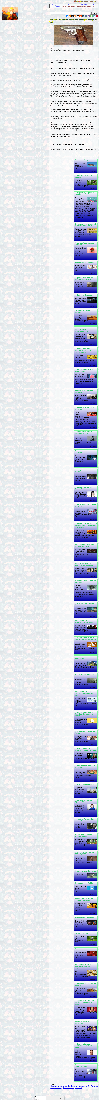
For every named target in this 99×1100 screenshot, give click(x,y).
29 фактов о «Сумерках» (84, 295)
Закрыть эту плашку (55, 1098)
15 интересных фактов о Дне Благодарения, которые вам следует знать (86, 527)
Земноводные (73, 5)
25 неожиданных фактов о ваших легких (85, 370)
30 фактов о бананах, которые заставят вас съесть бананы (83, 350)
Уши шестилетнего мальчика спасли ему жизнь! (83, 1073)
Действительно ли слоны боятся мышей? (85, 839)
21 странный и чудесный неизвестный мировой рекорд (84, 1007)
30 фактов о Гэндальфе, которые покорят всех (84, 278)
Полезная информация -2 (80, 1095)
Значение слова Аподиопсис (81, 953)
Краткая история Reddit (84, 886)
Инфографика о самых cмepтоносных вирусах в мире (85, 695)
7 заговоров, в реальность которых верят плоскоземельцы (85, 329)
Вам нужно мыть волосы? (85, 262)
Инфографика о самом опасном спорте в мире (84, 623)
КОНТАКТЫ (85, 5)
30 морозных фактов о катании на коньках (84, 432)
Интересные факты (86, 1)
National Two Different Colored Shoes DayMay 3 (84, 566)
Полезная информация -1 (59, 1095)
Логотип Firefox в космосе (85, 921)
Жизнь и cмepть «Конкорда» (86, 874)
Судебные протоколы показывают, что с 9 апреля (68, 110)
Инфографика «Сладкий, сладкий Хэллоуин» (84, 903)
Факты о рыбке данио (83, 160)
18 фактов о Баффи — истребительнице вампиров (86, 753)
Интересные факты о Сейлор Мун (83, 1027)
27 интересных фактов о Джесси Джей (84, 488)
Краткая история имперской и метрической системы (86, 225)
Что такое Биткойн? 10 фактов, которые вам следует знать (83, 971)
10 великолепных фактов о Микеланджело (85, 856)
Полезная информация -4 (72, 1096)
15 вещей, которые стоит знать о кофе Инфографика (85, 640)
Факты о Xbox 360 (82, 937)
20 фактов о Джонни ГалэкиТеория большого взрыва (84, 1051)
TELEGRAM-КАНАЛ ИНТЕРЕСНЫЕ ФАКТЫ (78, 6)
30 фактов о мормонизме (84, 788)
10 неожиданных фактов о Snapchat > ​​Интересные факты (85, 715)
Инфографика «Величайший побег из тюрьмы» (86, 547)
